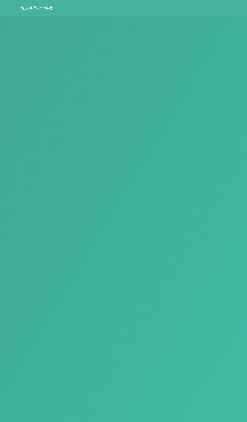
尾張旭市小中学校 (37, 7)
